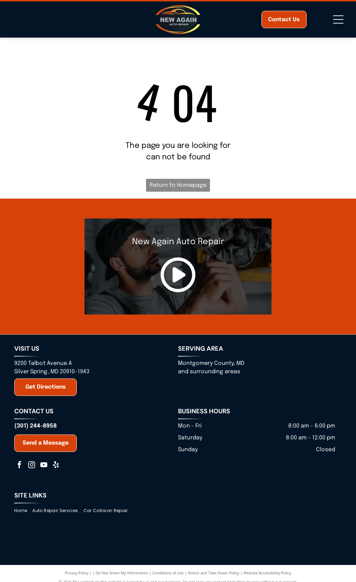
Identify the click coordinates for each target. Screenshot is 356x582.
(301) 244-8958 (35, 426)
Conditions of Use (168, 572)
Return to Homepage (178, 185)
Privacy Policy (77, 572)
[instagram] (31, 466)
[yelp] (56, 466)
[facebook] (19, 466)
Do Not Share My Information (122, 572)
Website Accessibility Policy (267, 572)
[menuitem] (23, 511)
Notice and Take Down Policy (214, 572)
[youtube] (44, 466)
